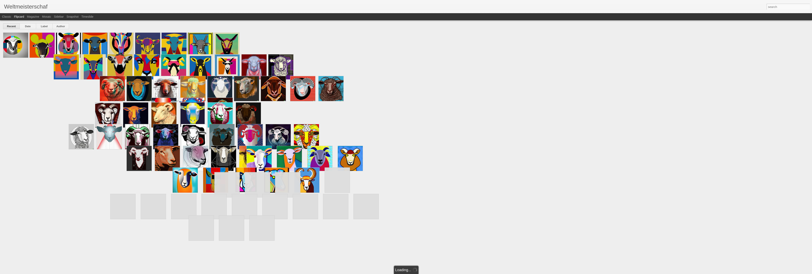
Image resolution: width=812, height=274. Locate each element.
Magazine (33, 16)
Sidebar (59, 16)
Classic (6, 16)
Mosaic (46, 16)
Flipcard (19, 16)
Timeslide (87, 16)
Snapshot (73, 16)
